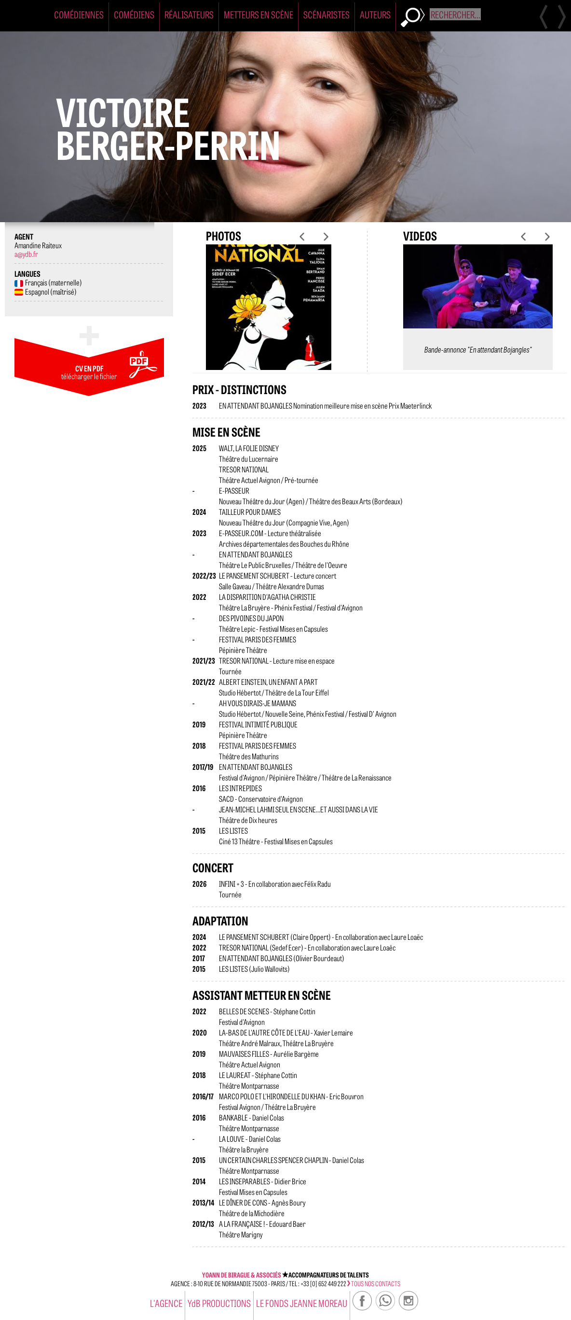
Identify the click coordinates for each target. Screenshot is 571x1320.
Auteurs (375, 14)
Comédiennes (79, 14)
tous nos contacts (373, 1283)
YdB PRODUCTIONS (219, 1303)
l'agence (166, 1303)
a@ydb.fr (26, 253)
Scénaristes (326, 14)
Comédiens (134, 14)
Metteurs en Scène (258, 14)
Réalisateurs (189, 14)
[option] (268, 314)
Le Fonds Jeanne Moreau (301, 1303)
